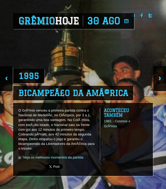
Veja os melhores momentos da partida (53, 157)
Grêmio (48, 21)
